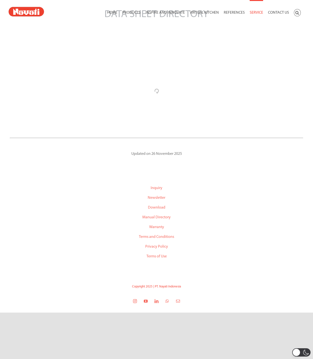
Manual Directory (156, 217)
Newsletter (156, 198)
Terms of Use (156, 256)
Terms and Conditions (156, 237)
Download (156, 208)
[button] (297, 12)
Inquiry (156, 188)
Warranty (156, 227)
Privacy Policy (156, 247)
